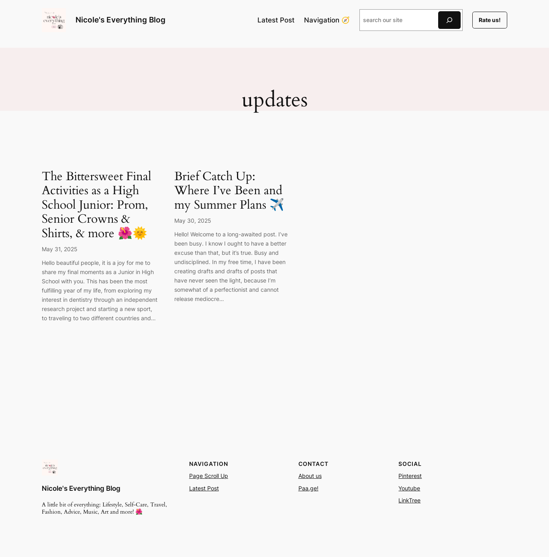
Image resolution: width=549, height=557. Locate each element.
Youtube (409, 488)
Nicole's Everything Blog (120, 19)
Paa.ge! (308, 488)
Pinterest (410, 475)
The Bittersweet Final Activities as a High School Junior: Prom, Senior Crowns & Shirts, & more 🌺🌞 (96, 205)
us (318, 475)
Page (196, 475)
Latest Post (204, 488)
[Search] (449, 19)
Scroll (211, 475)
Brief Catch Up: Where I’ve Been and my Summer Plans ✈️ (229, 191)
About (306, 475)
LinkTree (409, 500)
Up (223, 475)
